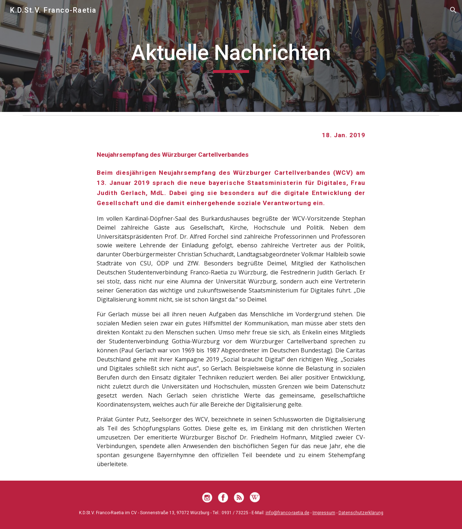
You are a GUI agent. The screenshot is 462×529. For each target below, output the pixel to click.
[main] (231, 56)
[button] (453, 10)
